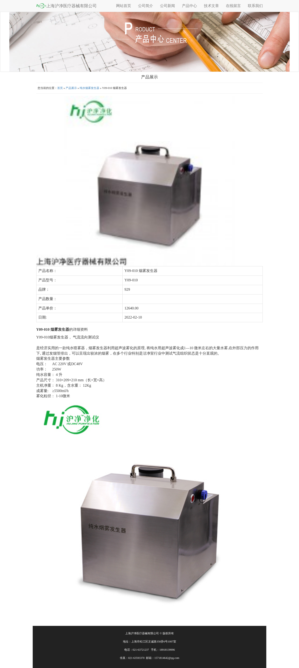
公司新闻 (167, 6)
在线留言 (233, 6)
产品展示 (71, 88)
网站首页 (123, 6)
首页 (60, 88)
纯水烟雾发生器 (89, 88)
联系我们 (255, 6)
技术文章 (211, 6)
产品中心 (189, 6)
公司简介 (145, 6)
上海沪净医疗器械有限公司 (66, 5)
